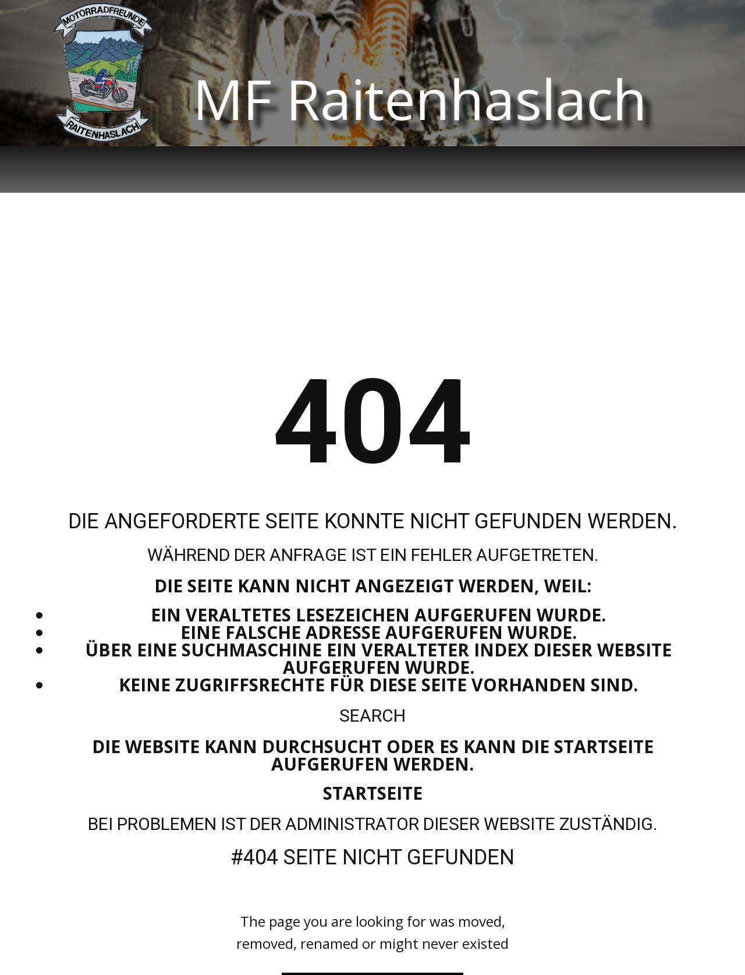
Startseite (373, 793)
